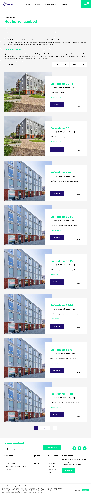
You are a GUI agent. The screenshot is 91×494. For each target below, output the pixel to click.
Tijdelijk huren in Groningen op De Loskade (16, 468)
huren (86, 3)
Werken (37, 4)
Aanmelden (68, 470)
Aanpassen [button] (78, 490)
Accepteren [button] (85, 490)
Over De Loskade (50, 4)
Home (7, 17)
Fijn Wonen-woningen (37, 461)
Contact (64, 4)
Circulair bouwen (11, 463)
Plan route (52, 473)
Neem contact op (52, 447)
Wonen (28, 4)
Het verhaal (9, 460)
